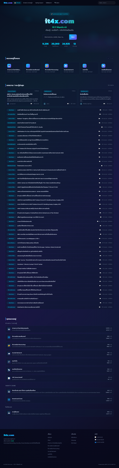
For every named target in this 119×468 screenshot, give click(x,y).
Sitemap (73, 440)
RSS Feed (73, 443)
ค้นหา (73, 37)
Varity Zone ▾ (39, 3)
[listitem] (14, 68)
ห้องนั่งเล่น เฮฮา (47, 91)
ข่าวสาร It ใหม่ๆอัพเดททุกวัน (55, 443)
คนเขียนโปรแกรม (52, 457)
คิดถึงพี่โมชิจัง (84, 94)
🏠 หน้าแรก (17, 3)
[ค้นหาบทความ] (106, 2)
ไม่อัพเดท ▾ (49, 3)
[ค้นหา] (55, 37)
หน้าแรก (50, 437)
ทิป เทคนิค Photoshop (53, 449)
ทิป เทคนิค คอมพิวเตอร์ (53, 446)
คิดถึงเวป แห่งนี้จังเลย (50, 94)
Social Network (52, 451)
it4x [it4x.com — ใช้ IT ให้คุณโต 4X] (8, 2)
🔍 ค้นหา (57, 3)
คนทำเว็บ (50, 454)
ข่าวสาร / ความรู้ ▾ (28, 3)
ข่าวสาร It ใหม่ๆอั (11, 91)
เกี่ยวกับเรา (74, 437)
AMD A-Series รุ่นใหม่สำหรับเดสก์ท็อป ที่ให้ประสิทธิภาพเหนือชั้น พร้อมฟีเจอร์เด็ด (19, 95)
